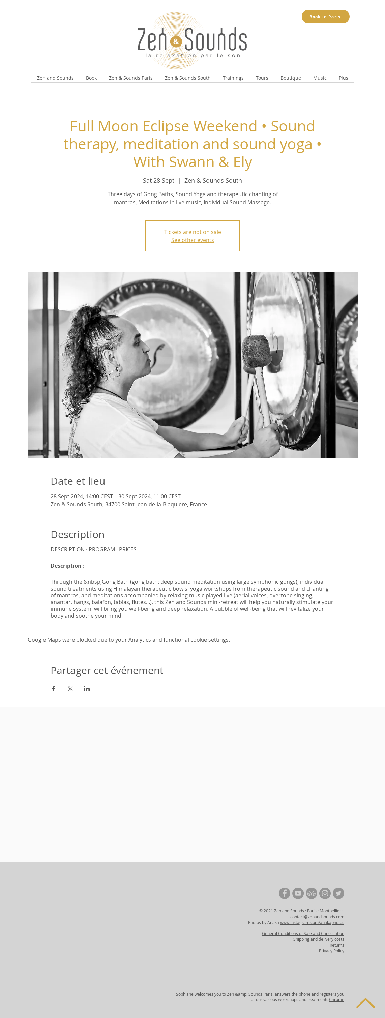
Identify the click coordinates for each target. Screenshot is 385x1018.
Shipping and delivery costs (318, 939)
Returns (337, 945)
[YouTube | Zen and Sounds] (298, 893)
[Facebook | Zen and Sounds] (284, 893)
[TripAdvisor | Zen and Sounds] (311, 893)
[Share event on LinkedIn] (87, 688)
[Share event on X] (70, 688)
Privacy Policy (331, 950)
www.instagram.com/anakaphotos (312, 922)
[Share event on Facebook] (54, 688)
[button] (55, 77)
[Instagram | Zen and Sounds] (325, 893)
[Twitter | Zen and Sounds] (338, 893)
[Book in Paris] (326, 16)
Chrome (336, 999)
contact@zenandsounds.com (317, 916)
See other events (192, 240)
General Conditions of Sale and (291, 933)
